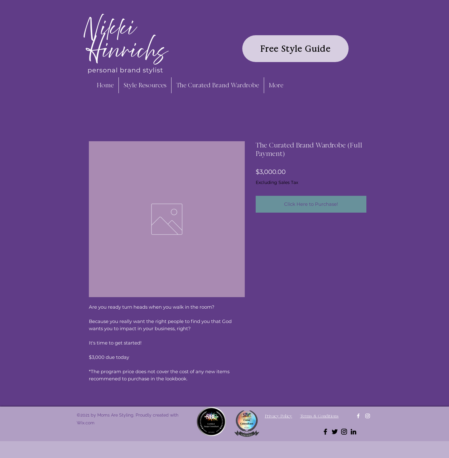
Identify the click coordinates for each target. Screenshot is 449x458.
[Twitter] (335, 432)
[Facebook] (358, 416)
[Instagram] (368, 416)
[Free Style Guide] (295, 48)
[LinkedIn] (353, 432)
